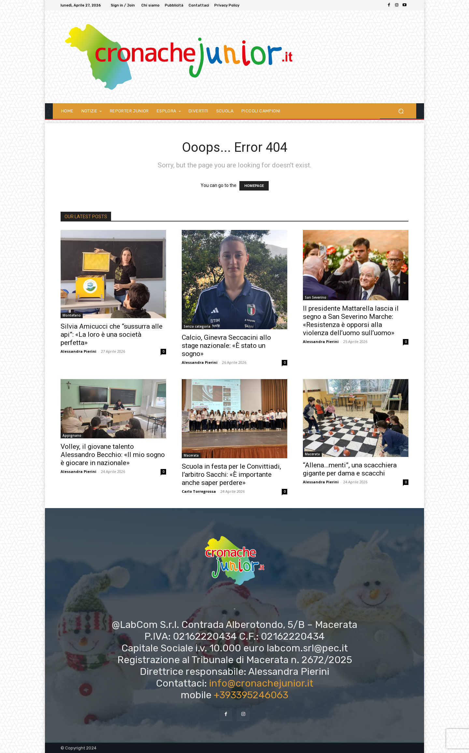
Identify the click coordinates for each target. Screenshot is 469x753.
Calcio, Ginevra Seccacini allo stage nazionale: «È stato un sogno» (226, 346)
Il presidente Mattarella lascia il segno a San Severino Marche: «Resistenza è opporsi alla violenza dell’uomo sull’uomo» (351, 321)
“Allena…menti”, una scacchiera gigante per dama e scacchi (350, 469)
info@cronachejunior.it (261, 683)
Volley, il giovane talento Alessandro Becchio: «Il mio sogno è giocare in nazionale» (113, 455)
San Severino (315, 297)
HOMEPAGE (254, 186)
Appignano (72, 435)
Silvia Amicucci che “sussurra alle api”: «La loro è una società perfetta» (112, 334)
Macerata (191, 455)
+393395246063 (251, 695)
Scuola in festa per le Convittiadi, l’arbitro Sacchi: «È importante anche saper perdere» (231, 474)
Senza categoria (197, 326)
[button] (400, 111)
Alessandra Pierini (78, 351)
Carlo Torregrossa (199, 491)
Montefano (72, 315)
